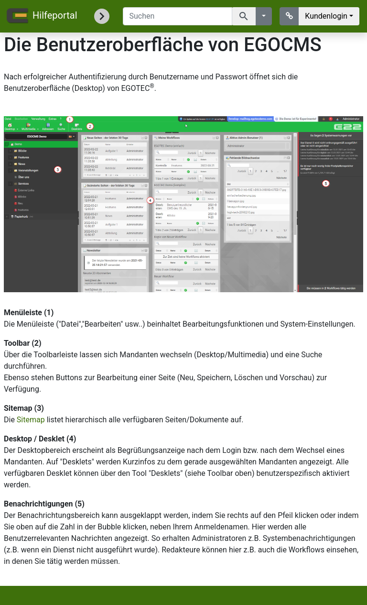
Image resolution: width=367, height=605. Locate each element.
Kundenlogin (326, 16)
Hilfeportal (41, 16)
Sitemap (31, 419)
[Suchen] (177, 16)
